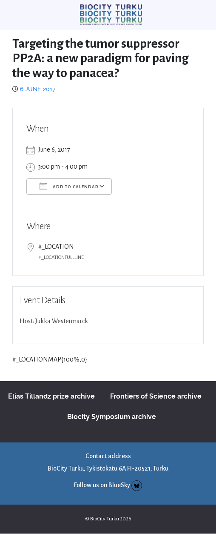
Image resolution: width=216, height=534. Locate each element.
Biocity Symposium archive (111, 417)
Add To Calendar (69, 186)
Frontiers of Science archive (156, 396)
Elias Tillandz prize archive (51, 396)
